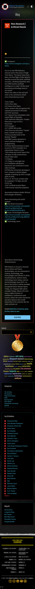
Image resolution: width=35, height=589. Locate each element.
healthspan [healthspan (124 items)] (9, 366)
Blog (17, 14)
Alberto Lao (11, 463)
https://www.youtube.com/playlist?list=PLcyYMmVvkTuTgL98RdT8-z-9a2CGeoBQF (17, 217)
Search (31, 332)
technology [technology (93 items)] (18, 376)
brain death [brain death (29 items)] (15, 361)
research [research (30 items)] (23, 374)
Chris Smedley (12, 493)
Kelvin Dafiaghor (12, 441)
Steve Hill (10, 476)
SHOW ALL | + (7, 496)
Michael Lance (12, 483)
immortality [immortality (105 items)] (26, 366)
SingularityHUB (9, 521)
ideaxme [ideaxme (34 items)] (20, 366)
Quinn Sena (11, 428)
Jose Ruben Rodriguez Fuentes (17, 446)
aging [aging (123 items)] (6, 356)
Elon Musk (7, 311)
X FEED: (6, 557)
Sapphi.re (31, 578)
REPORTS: (21, 562)
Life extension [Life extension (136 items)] (25, 369)
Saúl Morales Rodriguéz (15, 423)
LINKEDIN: (6, 553)
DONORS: (11, 560)
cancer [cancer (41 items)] (19, 361)
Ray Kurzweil (8, 400)
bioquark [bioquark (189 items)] (13, 359)
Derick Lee (10, 461)
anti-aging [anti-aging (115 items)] (19, 356)
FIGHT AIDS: (7, 562)
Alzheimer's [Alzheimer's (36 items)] (12, 356)
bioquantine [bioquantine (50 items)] (6, 359)
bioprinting (21, 309)
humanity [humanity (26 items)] (16, 366)
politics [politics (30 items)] (26, 371)
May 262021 (7, 25)
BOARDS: (21, 560)
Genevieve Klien (12, 421)
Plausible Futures (10, 519)
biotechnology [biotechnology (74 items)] (28, 359)
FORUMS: (13, 572)
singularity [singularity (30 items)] (30, 374)
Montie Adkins (12, 488)
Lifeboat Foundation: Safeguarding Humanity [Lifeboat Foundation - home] (12, 6)
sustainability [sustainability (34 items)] (11, 376)
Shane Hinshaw (12, 466)
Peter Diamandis (9, 396)
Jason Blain (11, 486)
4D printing (8, 394)
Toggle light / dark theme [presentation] (32, 6)
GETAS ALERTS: (22, 553)
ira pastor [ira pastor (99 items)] (16, 369)
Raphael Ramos (13, 309)
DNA (5, 398)
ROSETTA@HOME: (10, 568)
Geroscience (8, 510)
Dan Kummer (11, 448)
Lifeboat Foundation (13, 578)
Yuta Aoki (10, 458)
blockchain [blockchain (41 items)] (10, 361)
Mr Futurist (8, 514)
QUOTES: (21, 572)
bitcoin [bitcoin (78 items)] (5, 361)
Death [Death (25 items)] (32, 361)
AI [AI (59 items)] (8, 356)
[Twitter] (14, 581)
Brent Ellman (11, 478)
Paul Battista (11, 436)
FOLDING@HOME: (6, 565)
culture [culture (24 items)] (29, 361)
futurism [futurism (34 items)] (21, 364)
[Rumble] (25, 581)
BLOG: (20, 557)
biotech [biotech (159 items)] (21, 359)
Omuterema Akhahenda (15, 451)
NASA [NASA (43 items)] (18, 371)
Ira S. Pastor (11, 491)
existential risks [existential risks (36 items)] (7, 364)
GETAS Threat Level (17, 541)
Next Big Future (9, 517)
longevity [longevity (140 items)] (12, 371)
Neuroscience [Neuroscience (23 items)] (22, 371)
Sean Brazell (11, 471)
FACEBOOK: (5, 549)
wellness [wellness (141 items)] (17, 378)
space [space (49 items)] (5, 376)
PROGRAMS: (21, 565)
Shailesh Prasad (12, 433)
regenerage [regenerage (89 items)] (8, 374)
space (18, 311)
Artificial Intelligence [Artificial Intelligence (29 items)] (28, 356)
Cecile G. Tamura (12, 456)
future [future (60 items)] (17, 364)
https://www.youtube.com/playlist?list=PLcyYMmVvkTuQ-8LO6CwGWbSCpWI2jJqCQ (17, 208)
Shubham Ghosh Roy (14, 426)
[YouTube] (21, 581)
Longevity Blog (9, 512)
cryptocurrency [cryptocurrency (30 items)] (25, 361)
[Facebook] (10, 581)
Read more (17, 317)
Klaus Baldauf (12, 453)
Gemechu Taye (12, 438)
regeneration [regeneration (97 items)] (16, 374)
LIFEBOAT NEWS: (23, 549)
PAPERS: (21, 568)
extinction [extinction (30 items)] (13, 364)
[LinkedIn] (17, 581)
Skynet (6, 405)
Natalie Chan (11, 473)
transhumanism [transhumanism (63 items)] (26, 376)
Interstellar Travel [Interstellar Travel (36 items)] (9, 369)
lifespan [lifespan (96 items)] (6, 371)
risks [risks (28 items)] (26, 373)
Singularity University (11, 403)
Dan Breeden (11, 431)
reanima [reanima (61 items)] (30, 371)
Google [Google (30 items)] (25, 364)
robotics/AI (13, 311)
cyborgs (26, 309)
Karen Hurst (11, 443)
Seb (8, 481)
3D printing (8, 392)
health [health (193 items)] (29, 364)
